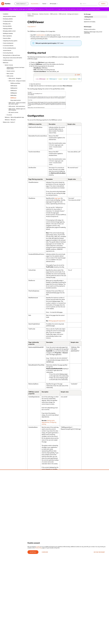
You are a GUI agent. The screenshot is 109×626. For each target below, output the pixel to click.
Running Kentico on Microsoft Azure (11, 55)
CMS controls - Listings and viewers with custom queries (17, 103)
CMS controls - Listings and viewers (17, 80)
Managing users (7, 23)
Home (29, 14)
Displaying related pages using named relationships (93, 32)
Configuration (87, 19)
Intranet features (7, 50)
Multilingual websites (8, 33)
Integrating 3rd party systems (10, 40)
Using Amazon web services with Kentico (12, 57)
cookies (38, 546)
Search (103, 3)
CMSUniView (13, 95)
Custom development (8, 43)
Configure (45, 552)
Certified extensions (7, 60)
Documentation (35, 3)
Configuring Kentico (8, 21)
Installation (5, 14)
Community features (8, 52)
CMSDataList (13, 90)
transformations (40, 35)
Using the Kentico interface (9, 16)
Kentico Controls (9, 65)
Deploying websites (7, 28)
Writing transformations (89, 29)
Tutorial (44, 3)
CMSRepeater (13, 93)
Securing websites (7, 26)
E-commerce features (8, 45)
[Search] (88, 3)
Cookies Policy (38, 547)
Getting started (89, 16)
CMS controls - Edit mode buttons (17, 106)
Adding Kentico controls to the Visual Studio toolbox (15, 68)
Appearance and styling (89, 21)
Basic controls (10, 73)
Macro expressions (7, 35)
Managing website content (9, 31)
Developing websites (8, 18)
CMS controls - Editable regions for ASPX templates (17, 109)
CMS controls (10, 76)
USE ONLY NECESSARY (99, 552)
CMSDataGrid (13, 88)
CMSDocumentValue (15, 83)
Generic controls (11, 71)
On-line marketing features (9, 48)
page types (58, 198)
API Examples (54, 3)
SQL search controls (13, 112)
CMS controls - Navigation (15, 78)
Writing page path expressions (57, 321)
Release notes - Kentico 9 (9, 122)
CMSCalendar (13, 85)
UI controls (9, 114)
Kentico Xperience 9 (21, 3)
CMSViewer (13, 97)
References (5, 62)
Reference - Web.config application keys (14, 117)
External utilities (7, 38)
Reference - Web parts (10, 119)
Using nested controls (15, 100)
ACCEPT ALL (33, 552)
